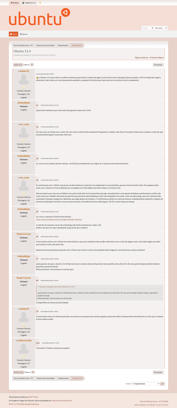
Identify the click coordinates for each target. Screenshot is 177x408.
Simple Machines (32, 404)
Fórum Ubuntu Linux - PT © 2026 (154, 401)
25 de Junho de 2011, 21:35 (50, 105)
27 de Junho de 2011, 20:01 (50, 158)
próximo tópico (157, 57)
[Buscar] (152, 28)
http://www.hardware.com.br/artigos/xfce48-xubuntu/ (59, 219)
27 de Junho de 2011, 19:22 (50, 127)
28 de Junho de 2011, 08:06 (50, 236)
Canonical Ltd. (66, 400)
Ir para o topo (18, 372)
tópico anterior (141, 57)
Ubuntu (54, 400)
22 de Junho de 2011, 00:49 (45, 74)
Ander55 (24, 71)
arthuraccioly (25, 340)
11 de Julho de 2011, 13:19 (50, 343)
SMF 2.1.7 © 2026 (16, 404)
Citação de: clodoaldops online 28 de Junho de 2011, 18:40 (57, 287)
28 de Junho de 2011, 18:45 (50, 280)
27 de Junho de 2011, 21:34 (50, 211)
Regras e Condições (147, 405)
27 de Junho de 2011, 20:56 (50, 180)
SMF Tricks (33, 397)
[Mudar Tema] (40, 3)
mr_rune (24, 124)
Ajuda (136, 405)
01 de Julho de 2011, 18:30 (49, 311)
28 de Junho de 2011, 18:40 (50, 259)
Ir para (128, 384)
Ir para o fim (18, 65)
